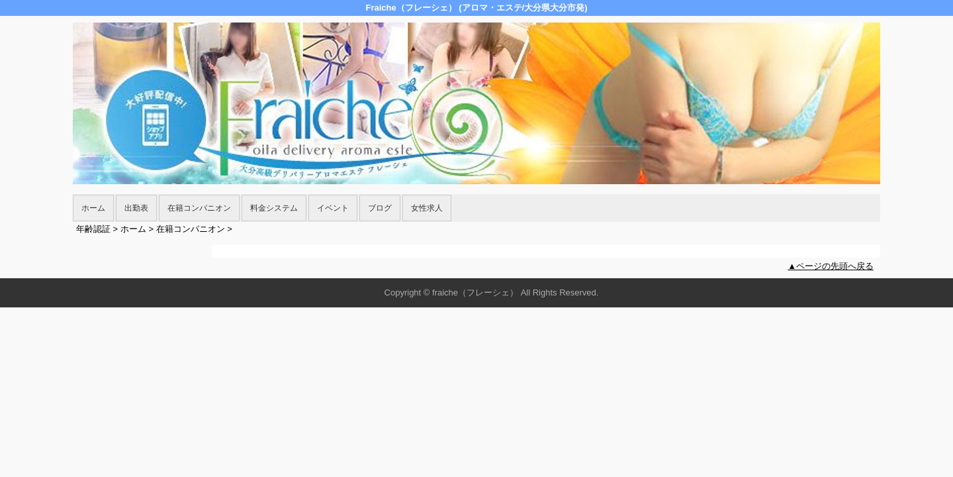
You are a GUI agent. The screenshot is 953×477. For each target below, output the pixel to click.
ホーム (93, 208)
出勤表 (136, 208)
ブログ (380, 208)
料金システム (274, 208)
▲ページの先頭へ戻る (831, 266)
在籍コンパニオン (199, 208)
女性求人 (427, 208)
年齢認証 (93, 229)
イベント (333, 208)
